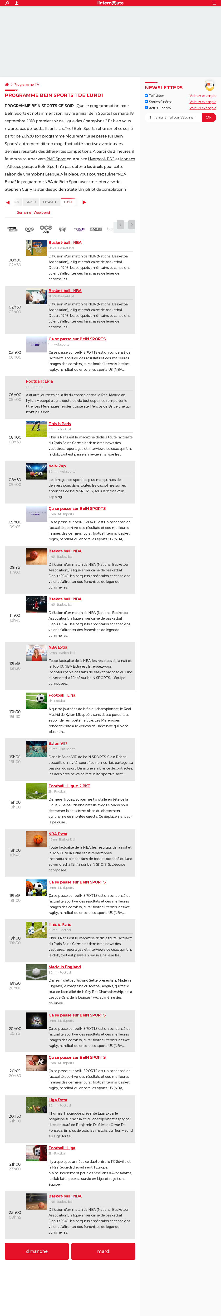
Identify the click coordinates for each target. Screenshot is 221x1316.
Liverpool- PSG (101, 159)
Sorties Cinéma (158, 102)
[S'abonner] (180, 117)
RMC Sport (56, 159)
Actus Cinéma (158, 108)
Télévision (154, 96)
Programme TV (26, 84)
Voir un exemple (203, 96)
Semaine (24, 212)
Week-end (42, 212)
